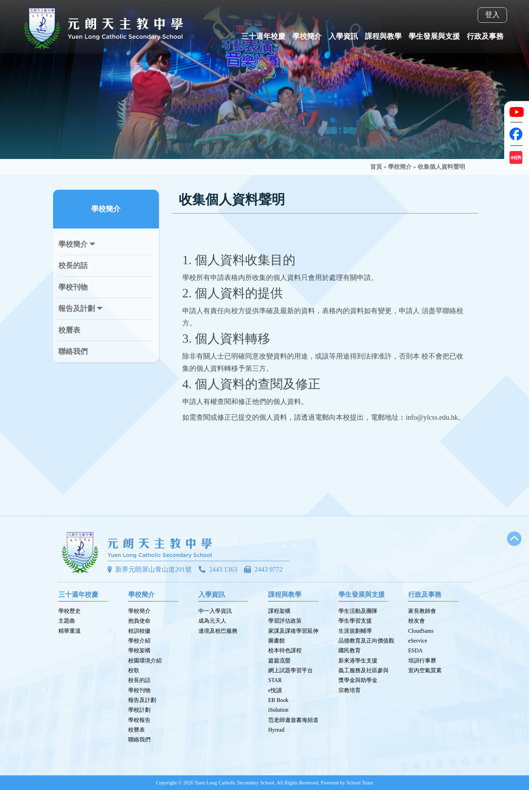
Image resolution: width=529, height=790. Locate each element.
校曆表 (69, 330)
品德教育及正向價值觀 (366, 641)
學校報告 (139, 720)
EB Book (278, 700)
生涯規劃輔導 (355, 631)
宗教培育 (349, 690)
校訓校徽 (139, 631)
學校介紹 (139, 641)
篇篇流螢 (279, 661)
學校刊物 (73, 287)
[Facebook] (516, 134)
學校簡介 (400, 167)
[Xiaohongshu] (516, 157)
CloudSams (421, 631)
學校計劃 (139, 710)
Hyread (276, 730)
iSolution (278, 710)
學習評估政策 (285, 621)
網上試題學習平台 (290, 670)
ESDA (415, 650)
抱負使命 (139, 621)
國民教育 (349, 650)
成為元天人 (212, 621)
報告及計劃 (142, 700)
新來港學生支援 (357, 661)
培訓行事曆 (422, 661)
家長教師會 (422, 611)
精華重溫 (69, 631)
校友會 (416, 621)
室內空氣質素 (425, 670)
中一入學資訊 (215, 611)
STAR (275, 680)
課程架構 (279, 611)
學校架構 (139, 650)
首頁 (376, 167)
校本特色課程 (285, 650)
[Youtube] (516, 112)
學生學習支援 (355, 621)
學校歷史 (69, 611)
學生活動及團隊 (357, 611)
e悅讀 (275, 690)
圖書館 (276, 641)
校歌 (133, 670)
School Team (359, 782)
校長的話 (73, 265)
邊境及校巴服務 (217, 631)
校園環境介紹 (145, 661)
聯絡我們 (73, 351)
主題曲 (66, 621)
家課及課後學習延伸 (293, 631)
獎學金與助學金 (357, 680)
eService (417, 641)
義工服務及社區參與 (363, 670)
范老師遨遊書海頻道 (293, 720)
